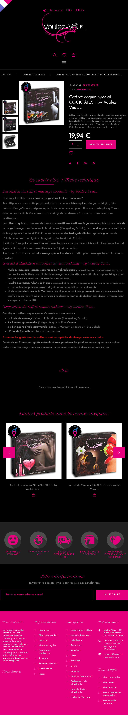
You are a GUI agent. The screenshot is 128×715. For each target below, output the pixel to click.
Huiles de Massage (80, 697)
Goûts (74, 666)
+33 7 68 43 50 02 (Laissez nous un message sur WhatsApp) (113, 645)
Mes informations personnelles (112, 694)
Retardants (76, 645)
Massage (75, 661)
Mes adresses (110, 687)
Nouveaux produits (48, 635)
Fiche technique (82, 180)
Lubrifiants (76, 640)
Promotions (44, 630)
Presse (42, 674)
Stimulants (76, 650)
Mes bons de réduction (109, 702)
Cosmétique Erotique (81, 630)
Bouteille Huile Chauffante (78, 690)
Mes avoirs (108, 682)
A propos (43, 658)
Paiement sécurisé (48, 663)
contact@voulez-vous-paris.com (113, 655)
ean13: (72, 90)
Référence (75, 85)
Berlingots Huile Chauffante (79, 683)
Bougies (75, 671)
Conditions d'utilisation (44, 652)
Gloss (73, 656)
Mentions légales (47, 645)
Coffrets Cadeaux (34, 75)
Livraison (43, 640)
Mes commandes (111, 677)
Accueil (7, 75)
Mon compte (108, 670)
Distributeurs (45, 669)
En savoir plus (44, 180)
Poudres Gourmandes (81, 676)
